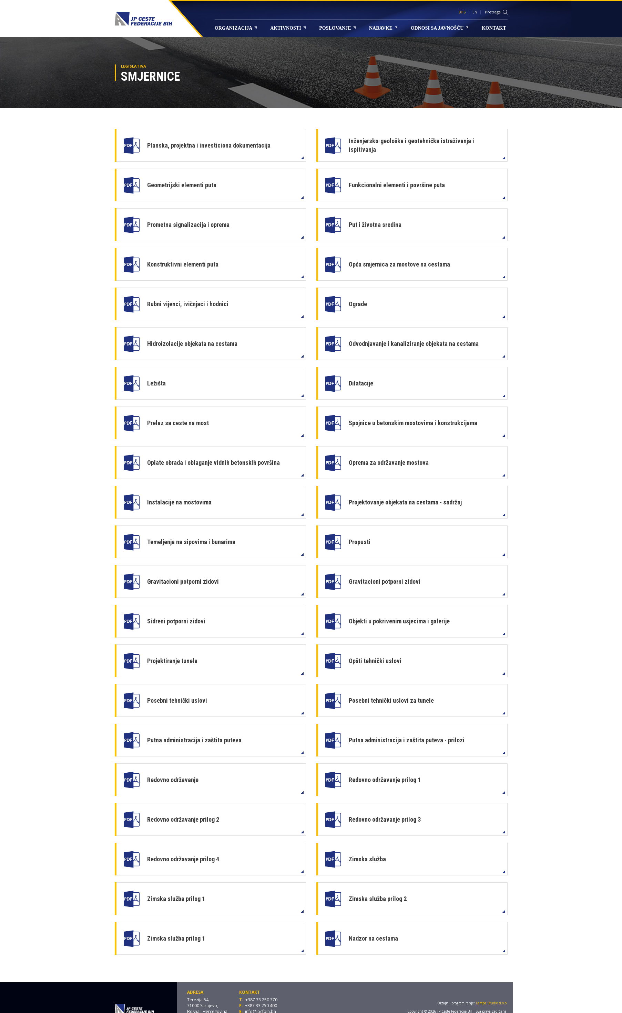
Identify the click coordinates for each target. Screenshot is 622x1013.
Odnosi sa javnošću (439, 28)
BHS (462, 12)
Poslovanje (337, 28)
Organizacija (236, 28)
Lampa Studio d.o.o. (492, 1003)
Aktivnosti (288, 28)
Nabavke (383, 28)
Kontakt (494, 28)
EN (474, 12)
